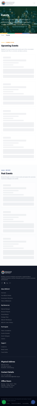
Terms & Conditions (16, 403)
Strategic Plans (4, 317)
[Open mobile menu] (34, 3)
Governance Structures (7, 298)
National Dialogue (5, 309)
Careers (3, 338)
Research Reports (5, 311)
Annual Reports (5, 314)
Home (2, 35)
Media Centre (4, 349)
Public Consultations (6, 330)
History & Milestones (6, 301)
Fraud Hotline (4, 352)
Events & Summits (5, 333)
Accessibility (26, 403)
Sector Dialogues (5, 336)
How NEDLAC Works (6, 295)
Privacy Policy (6, 403)
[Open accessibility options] (4, 402)
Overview (3, 292)
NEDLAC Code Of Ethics (7, 322)
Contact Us (4, 346)
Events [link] (8, 35)
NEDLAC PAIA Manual (6, 319)
